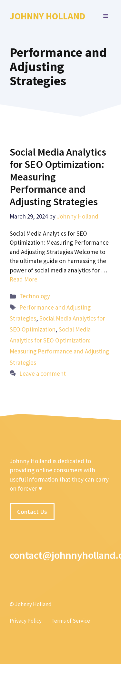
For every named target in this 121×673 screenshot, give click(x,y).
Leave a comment (42, 373)
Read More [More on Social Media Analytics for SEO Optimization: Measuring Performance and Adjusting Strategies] (23, 279)
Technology (34, 296)
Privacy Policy (26, 620)
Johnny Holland (47, 16)
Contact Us (32, 511)
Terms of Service (70, 620)
